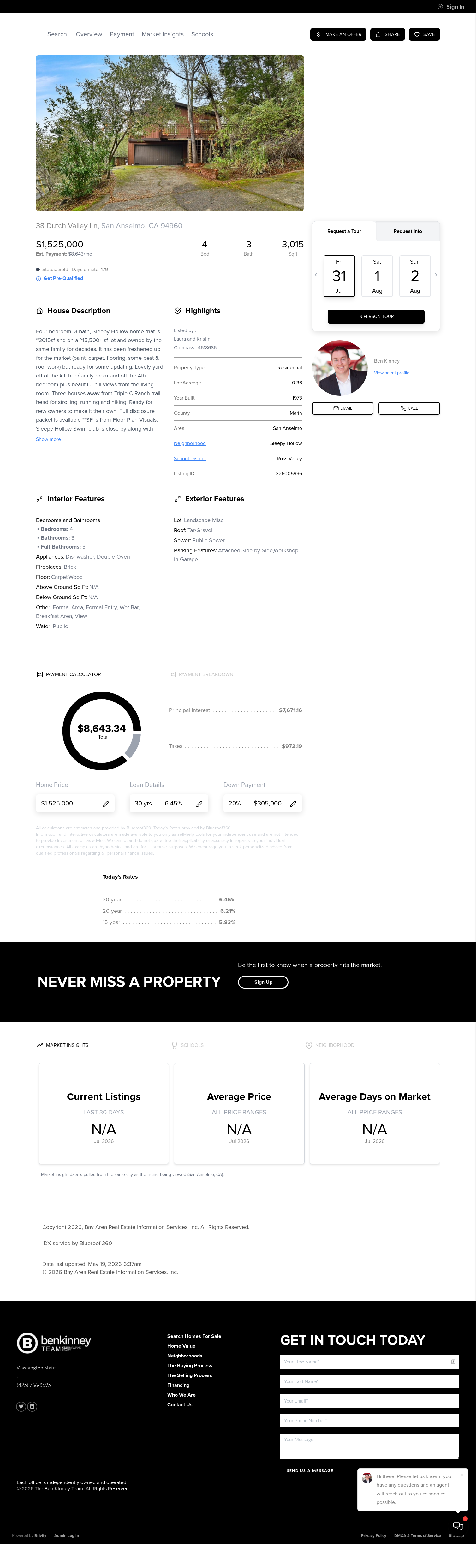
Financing (178, 1385)
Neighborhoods (184, 1356)
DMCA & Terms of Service (417, 1535)
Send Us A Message (310, 1471)
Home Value (181, 1346)
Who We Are (181, 1395)
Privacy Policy (373, 1535)
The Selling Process (189, 1375)
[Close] (461, 1474)
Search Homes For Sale (194, 1336)
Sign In (450, 6)
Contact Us (180, 1405)
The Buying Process (189, 1366)
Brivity (40, 1535)
